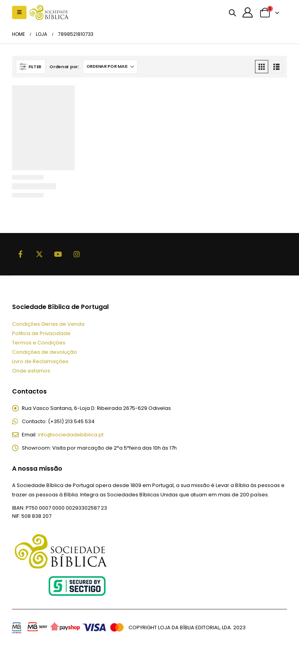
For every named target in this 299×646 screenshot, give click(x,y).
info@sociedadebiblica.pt (71, 434)
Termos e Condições (38, 342)
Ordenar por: (64, 67)
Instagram (76, 254)
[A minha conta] (248, 12)
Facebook (20, 254)
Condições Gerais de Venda (48, 324)
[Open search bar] (232, 12)
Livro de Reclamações (40, 361)
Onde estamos (31, 370)
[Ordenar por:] (110, 67)
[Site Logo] (49, 12)
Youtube (58, 254)
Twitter (39, 254)
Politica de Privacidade (41, 333)
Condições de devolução (44, 352)
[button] (19, 12)
